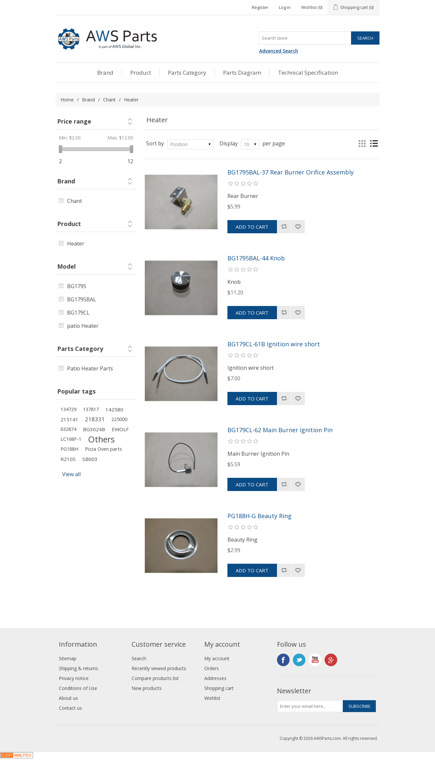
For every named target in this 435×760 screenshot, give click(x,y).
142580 (114, 409)
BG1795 (76, 286)
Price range (74, 121)
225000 (119, 419)
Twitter (299, 660)
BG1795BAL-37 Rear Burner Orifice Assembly (290, 172)
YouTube (315, 660)
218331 (95, 419)
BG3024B (94, 429)
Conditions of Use (78, 688)
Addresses (215, 678)
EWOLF (120, 429)
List (374, 143)
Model (66, 266)
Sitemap (67, 658)
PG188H (69, 449)
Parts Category (187, 72)
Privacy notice (74, 678)
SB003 (90, 459)
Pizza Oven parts (103, 449)
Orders (211, 668)
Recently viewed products (159, 668)
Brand (105, 72)
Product (140, 72)
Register (260, 7)
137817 (91, 409)
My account (216, 658)
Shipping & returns (78, 668)
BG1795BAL (81, 299)
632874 (68, 429)
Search (139, 658)
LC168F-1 (70, 439)
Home (67, 99)
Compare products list (155, 678)
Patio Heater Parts (90, 368)
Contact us (70, 708)
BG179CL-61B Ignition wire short (273, 344)
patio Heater (83, 325)
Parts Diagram (242, 72)
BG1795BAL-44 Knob (256, 258)
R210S (68, 459)
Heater (75, 243)
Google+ (331, 660)
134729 (68, 409)
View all (71, 474)
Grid (362, 143)
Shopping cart (219, 688)
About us (68, 698)
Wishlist (212, 698)
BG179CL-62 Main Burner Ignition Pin (280, 430)
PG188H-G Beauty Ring (259, 516)
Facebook (283, 660)
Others (101, 439)
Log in (285, 7)
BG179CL (78, 312)
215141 (69, 419)
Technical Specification (308, 72)
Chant (109, 99)
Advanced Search (278, 51)
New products (147, 688)
